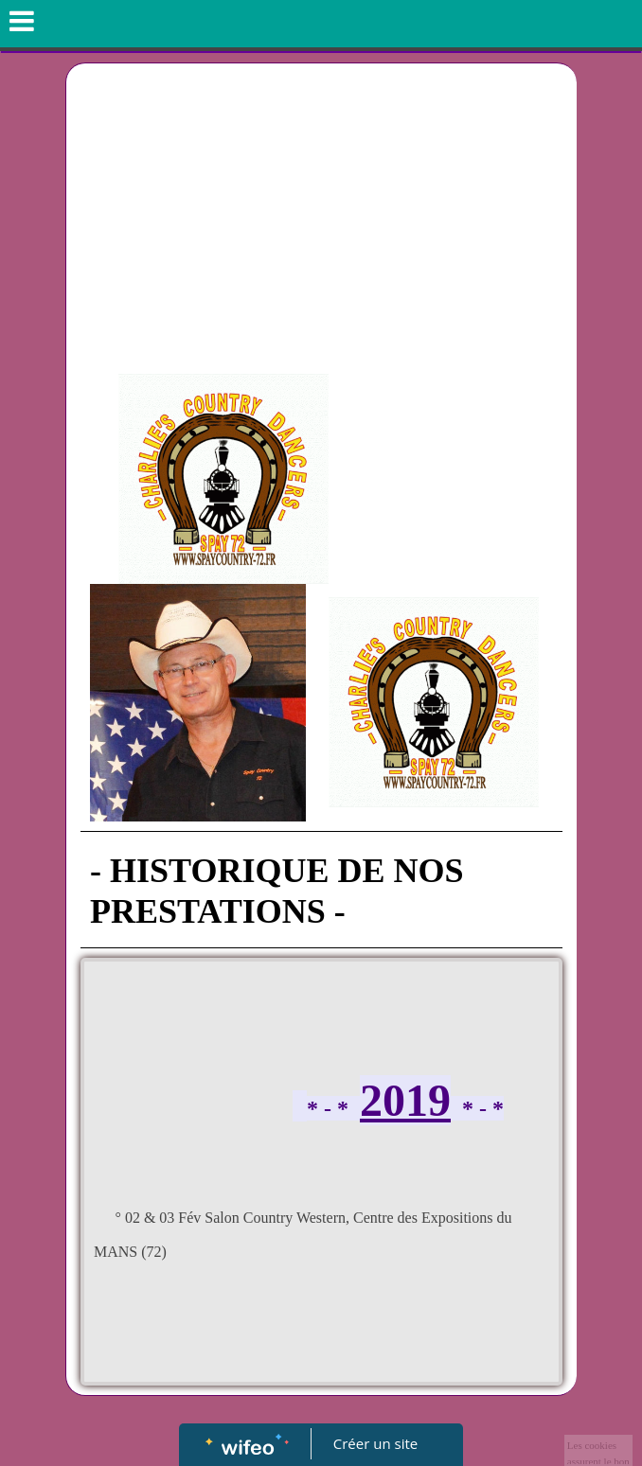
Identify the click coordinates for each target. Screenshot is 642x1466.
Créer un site (375, 1443)
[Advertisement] (321, 205)
